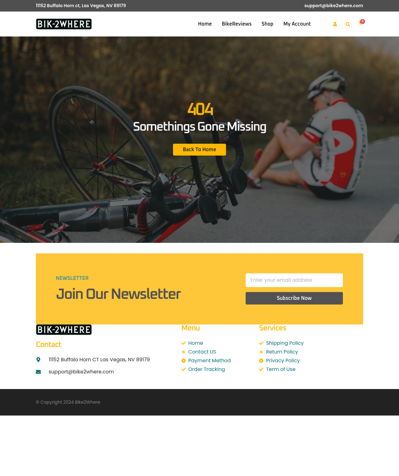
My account (297, 24)
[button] (348, 24)
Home (205, 24)
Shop (267, 24)
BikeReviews (237, 24)
